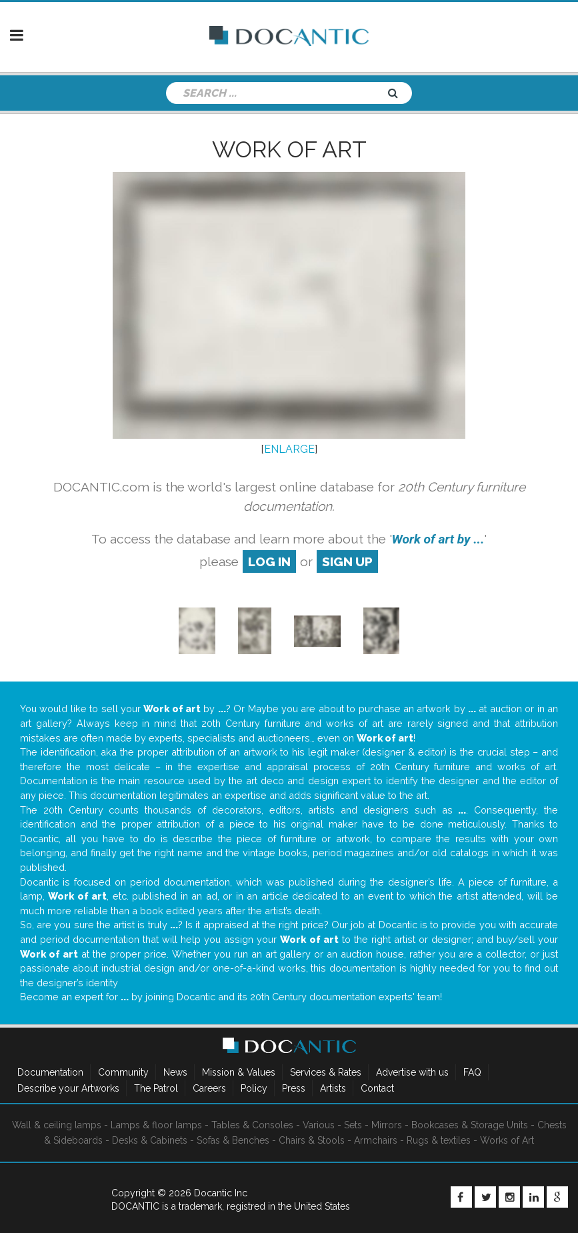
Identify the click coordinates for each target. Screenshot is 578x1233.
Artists (333, 1088)
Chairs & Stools (312, 1140)
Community (123, 1072)
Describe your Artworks (68, 1088)
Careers (209, 1088)
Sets (353, 1125)
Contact (377, 1088)
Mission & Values (238, 1072)
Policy (254, 1088)
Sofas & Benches (233, 1140)
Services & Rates (325, 1072)
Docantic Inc (220, 1193)
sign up (347, 561)
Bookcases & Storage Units (469, 1125)
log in (269, 561)
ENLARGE (289, 449)
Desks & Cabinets (149, 1140)
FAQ (472, 1072)
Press (293, 1088)
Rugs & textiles (439, 1140)
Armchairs (375, 1140)
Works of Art (507, 1140)
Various (319, 1125)
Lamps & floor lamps (156, 1125)
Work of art (289, 149)
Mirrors (386, 1125)
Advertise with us (412, 1072)
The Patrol (156, 1088)
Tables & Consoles (252, 1125)
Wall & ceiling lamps (56, 1125)
